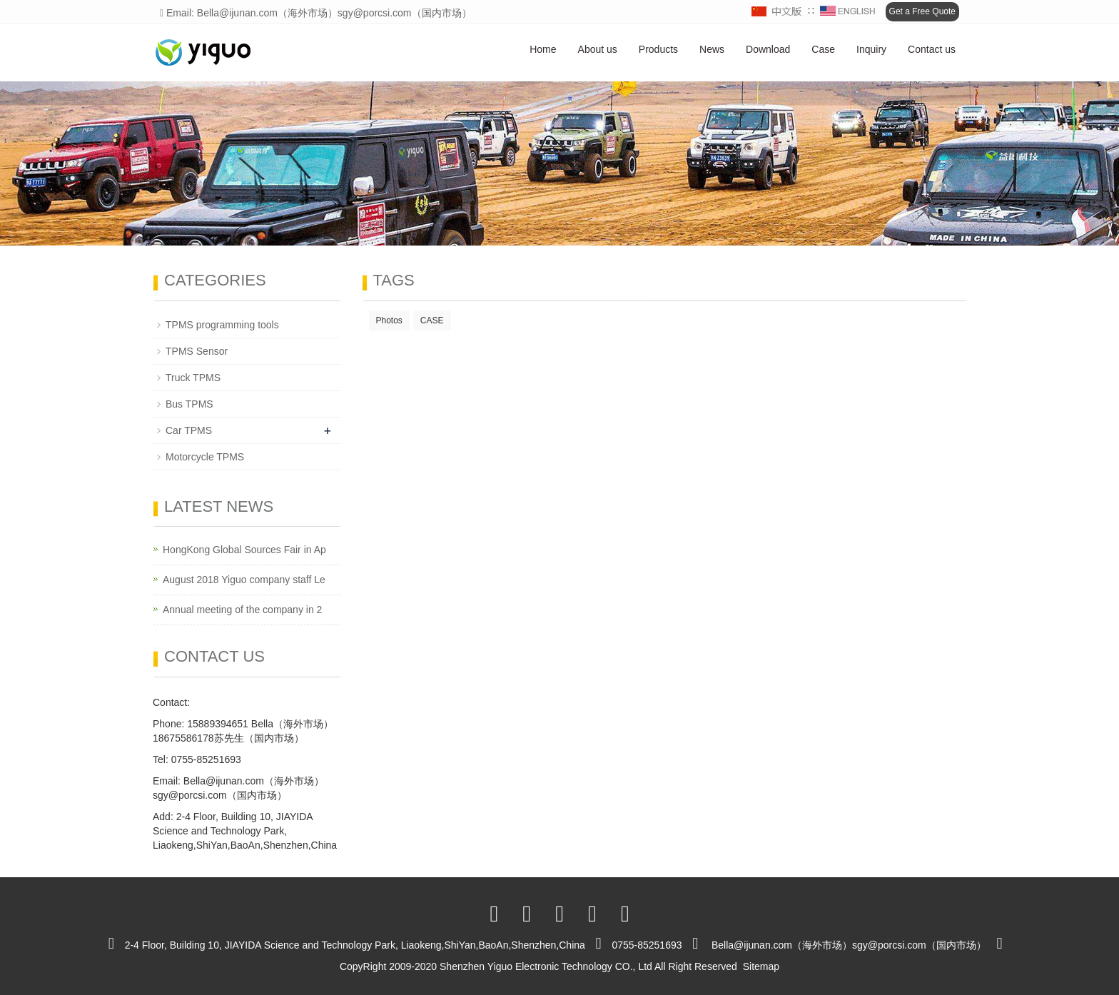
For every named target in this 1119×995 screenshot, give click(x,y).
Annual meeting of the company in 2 (242, 609)
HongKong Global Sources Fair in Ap (244, 549)
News (711, 49)
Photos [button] (389, 320)
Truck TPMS (193, 377)
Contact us (932, 49)
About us (597, 49)
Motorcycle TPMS (205, 457)
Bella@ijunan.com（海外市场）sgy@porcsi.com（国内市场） (849, 945)
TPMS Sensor (197, 351)
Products (658, 49)
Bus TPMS (189, 404)
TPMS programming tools (222, 324)
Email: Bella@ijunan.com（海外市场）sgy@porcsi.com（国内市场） (316, 13)
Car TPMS (189, 430)
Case (823, 49)
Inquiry (871, 49)
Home (543, 49)
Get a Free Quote (922, 11)
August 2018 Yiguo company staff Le (244, 579)
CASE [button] (432, 320)
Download (768, 49)
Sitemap (761, 966)
